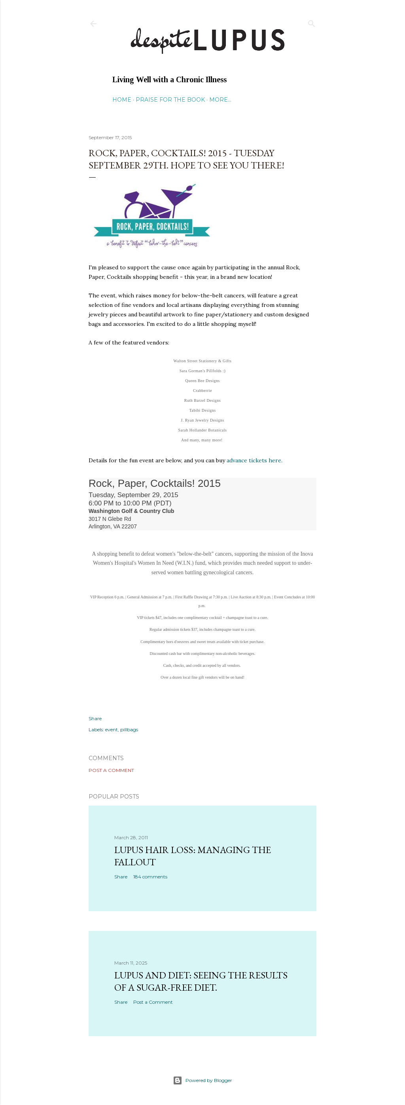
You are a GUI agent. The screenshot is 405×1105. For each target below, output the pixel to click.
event (111, 729)
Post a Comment (111, 770)
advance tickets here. (254, 460)
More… (220, 99)
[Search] (311, 22)
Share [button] (95, 718)
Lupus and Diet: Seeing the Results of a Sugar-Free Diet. (201, 981)
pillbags (129, 729)
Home (121, 99)
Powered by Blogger (202, 1080)
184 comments (150, 877)
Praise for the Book (170, 99)
